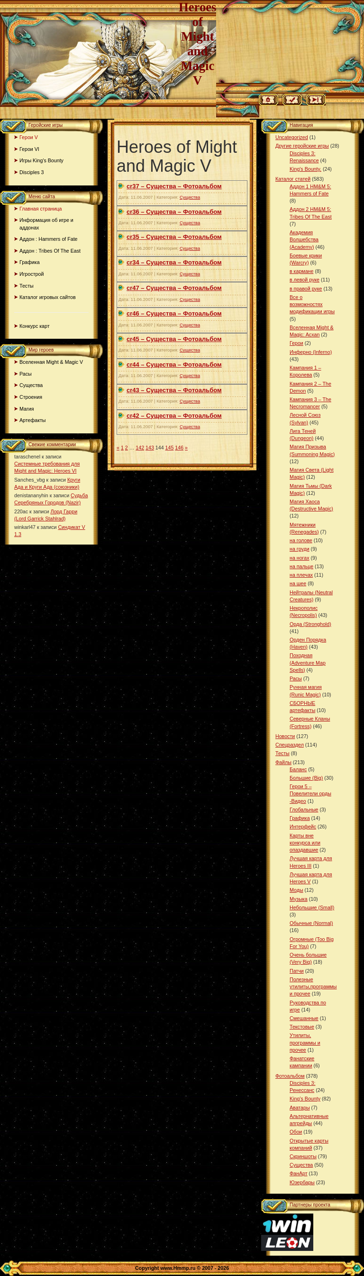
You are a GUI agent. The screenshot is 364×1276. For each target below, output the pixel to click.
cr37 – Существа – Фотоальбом (174, 186)
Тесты (26, 286)
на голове (301, 540)
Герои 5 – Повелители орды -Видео (310, 793)
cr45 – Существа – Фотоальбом (174, 339)
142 (140, 447)
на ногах (299, 558)
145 (169, 447)
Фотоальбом (290, 1076)
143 (150, 447)
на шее (298, 583)
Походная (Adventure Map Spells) (308, 662)
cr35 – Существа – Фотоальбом (174, 236)
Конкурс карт (34, 326)
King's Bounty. (305, 169)
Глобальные (304, 809)
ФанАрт (299, 1173)
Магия (26, 409)
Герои (296, 343)
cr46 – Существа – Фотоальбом (174, 313)
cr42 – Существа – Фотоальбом (174, 415)
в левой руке (304, 279)
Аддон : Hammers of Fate (48, 239)
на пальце (301, 566)
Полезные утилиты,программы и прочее (313, 986)
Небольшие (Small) (312, 907)
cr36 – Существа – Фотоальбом (174, 211)
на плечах (301, 575)
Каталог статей (292, 179)
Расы (25, 374)
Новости (285, 736)
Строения (30, 397)
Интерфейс (303, 826)
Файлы (283, 762)
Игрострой (31, 274)
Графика (29, 262)
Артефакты (32, 420)
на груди (299, 549)
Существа (31, 385)
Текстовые (302, 1027)
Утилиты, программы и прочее (305, 1042)
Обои (296, 1132)
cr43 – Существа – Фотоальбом (174, 390)
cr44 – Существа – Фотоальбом (174, 364)
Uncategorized (291, 137)
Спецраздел (289, 745)
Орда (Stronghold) (310, 624)
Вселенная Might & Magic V (51, 362)
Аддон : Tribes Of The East (50, 251)
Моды (296, 890)
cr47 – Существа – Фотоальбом (174, 287)
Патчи (297, 971)
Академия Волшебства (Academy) (304, 239)
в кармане (301, 271)
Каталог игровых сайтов (47, 297)
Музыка (299, 899)
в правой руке (306, 288)
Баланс (298, 769)
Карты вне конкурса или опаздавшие (305, 843)
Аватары (300, 1107)
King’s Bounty (305, 1098)
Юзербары (302, 1182)
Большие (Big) (306, 778)
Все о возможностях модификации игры (312, 304)
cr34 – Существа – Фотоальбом (174, 262)
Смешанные (304, 1018)
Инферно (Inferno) (311, 352)
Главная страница (40, 208)
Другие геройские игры (302, 146)
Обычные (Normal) (311, 923)
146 (179, 447)
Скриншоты (303, 1156)
